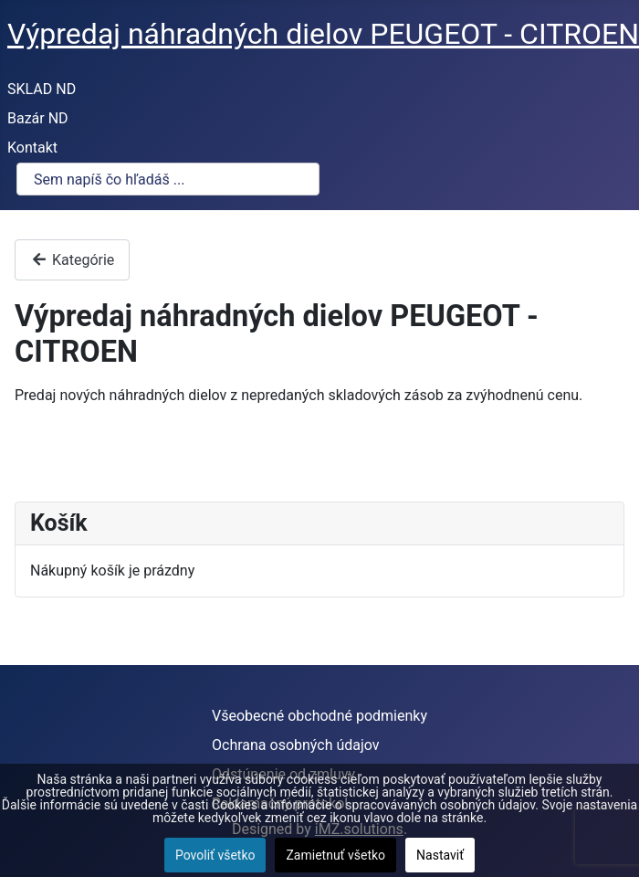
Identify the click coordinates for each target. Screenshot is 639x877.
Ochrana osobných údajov (296, 745)
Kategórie (72, 260)
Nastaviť (440, 855)
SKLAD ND (41, 89)
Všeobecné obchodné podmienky (319, 715)
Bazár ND (37, 118)
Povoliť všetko (215, 855)
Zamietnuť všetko (335, 855)
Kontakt (32, 147)
